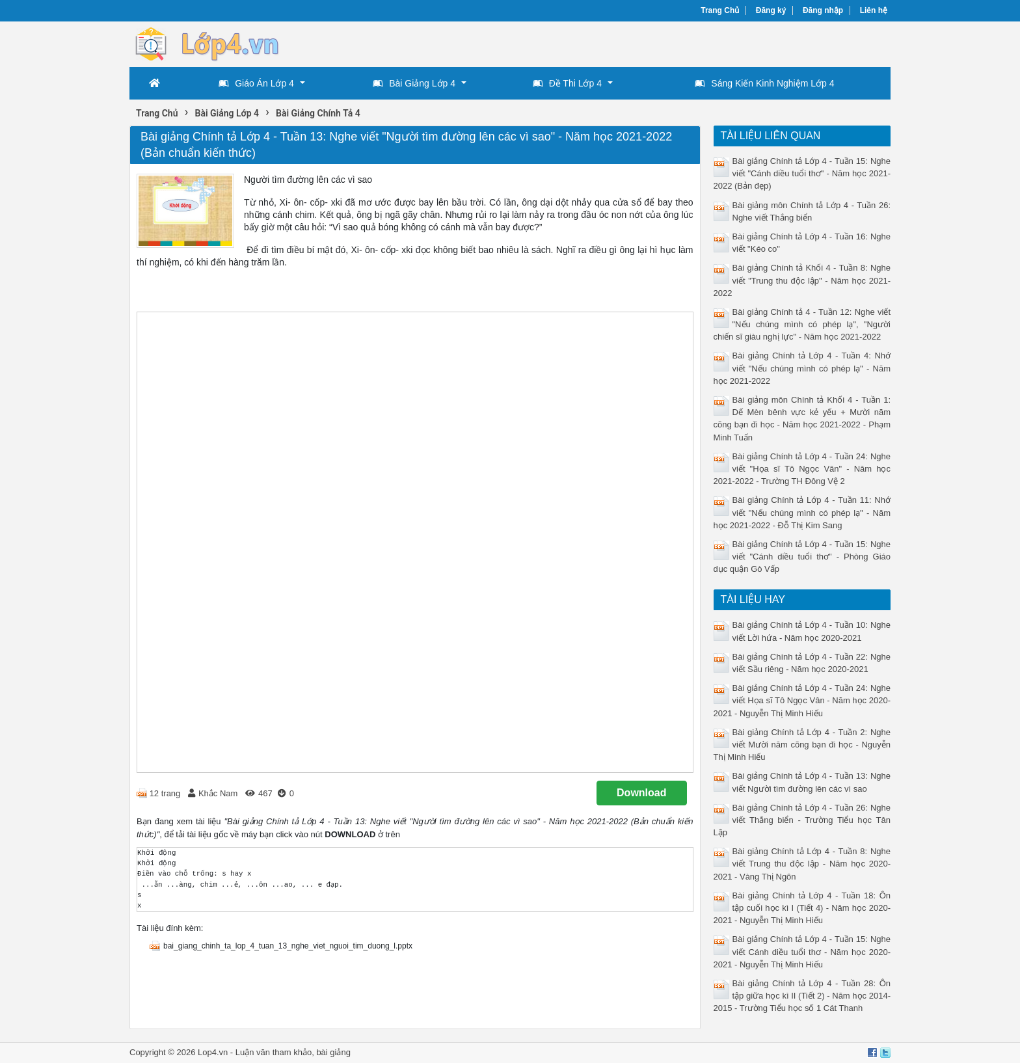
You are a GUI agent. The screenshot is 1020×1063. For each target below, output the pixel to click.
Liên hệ (873, 10)
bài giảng (333, 1052)
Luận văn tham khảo (273, 1052)
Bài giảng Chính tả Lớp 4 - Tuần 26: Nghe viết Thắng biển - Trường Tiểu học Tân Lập (802, 820)
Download (641, 792)
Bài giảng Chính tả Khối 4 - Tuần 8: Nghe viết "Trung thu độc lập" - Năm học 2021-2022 (802, 280)
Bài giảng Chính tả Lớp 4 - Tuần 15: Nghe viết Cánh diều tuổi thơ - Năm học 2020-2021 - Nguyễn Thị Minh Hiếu (802, 951)
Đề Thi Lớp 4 (567, 83)
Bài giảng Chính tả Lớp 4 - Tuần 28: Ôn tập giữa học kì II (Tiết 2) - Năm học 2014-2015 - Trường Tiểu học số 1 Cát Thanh (802, 995)
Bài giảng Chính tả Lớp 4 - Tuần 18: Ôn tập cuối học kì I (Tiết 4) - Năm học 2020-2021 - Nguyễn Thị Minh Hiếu (802, 908)
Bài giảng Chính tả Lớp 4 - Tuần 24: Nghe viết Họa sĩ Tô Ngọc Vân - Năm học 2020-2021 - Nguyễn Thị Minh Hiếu (802, 700)
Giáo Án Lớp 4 (256, 83)
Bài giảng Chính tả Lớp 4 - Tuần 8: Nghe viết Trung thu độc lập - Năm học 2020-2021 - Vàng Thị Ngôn (802, 863)
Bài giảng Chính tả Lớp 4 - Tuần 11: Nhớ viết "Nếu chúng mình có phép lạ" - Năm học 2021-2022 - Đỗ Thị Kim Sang (802, 512)
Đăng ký (771, 10)
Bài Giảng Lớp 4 (414, 83)
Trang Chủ (720, 10)
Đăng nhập (823, 10)
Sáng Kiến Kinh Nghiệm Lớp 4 (764, 83)
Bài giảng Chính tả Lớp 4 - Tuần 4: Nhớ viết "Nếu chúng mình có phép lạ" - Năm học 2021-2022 (802, 368)
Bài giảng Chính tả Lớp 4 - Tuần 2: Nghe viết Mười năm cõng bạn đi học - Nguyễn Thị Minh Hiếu (802, 744)
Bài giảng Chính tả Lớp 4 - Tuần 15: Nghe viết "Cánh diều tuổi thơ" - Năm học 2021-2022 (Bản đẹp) (802, 173)
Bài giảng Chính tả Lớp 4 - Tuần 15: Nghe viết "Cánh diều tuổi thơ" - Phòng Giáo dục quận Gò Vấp (802, 556)
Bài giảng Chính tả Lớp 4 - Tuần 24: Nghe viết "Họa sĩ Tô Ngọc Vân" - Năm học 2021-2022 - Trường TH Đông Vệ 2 (802, 468)
